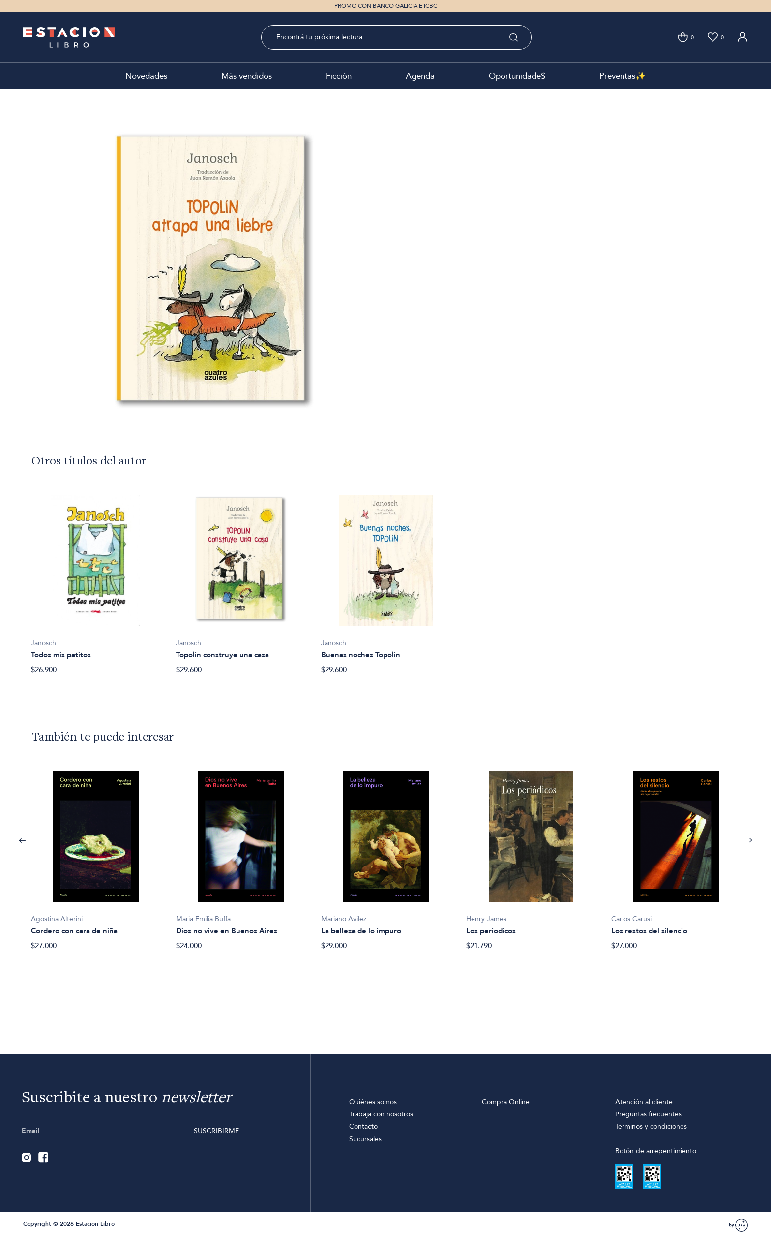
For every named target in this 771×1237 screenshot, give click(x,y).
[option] (95, 579)
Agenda (420, 76)
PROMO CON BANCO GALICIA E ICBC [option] (385, 6)
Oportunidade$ (517, 76)
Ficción (339, 76)
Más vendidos (246, 76)
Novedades (146, 76)
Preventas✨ (622, 76)
